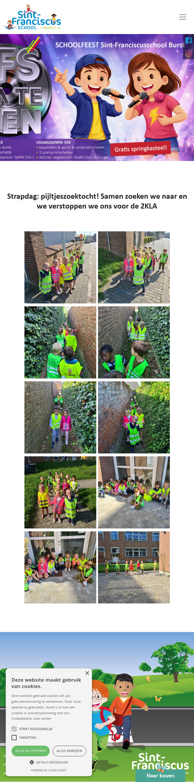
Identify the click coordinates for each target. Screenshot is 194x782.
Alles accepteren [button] (30, 751)
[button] (48, 762)
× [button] (87, 673)
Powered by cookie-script (49, 770)
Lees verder (42, 718)
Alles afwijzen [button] (69, 751)
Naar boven (160, 774)
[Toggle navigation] (183, 17)
